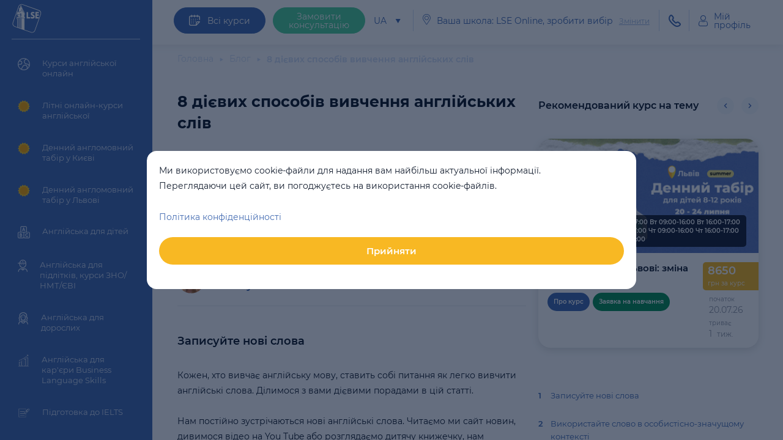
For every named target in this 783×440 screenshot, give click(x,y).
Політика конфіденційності (220, 216)
